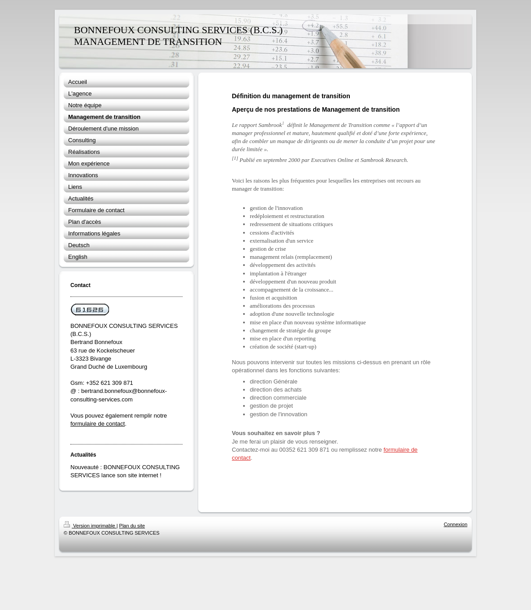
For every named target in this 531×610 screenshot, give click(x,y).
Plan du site (132, 525)
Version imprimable (90, 525)
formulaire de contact (97, 423)
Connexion (455, 524)
